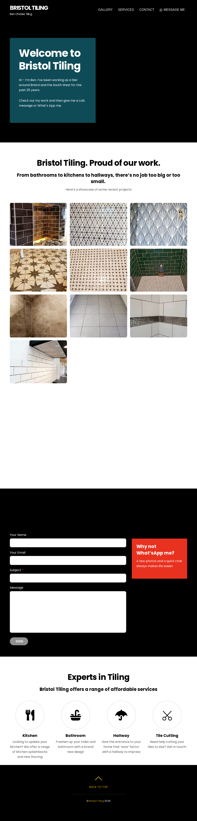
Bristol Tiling (96, 800)
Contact (146, 9)
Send (19, 641)
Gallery (105, 9)
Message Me (172, 9)
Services (126, 9)
